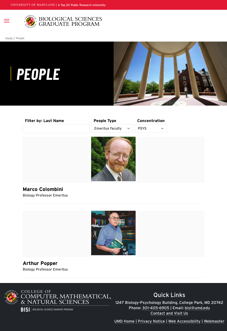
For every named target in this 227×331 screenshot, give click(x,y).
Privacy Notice (151, 321)
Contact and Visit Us (169, 313)
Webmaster (214, 321)
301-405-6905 (155, 307)
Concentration (151, 120)
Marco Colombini (43, 189)
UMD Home (124, 321)
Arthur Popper (40, 263)
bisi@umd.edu (197, 307)
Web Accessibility (184, 321)
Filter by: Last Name (44, 120)
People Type (105, 120)
